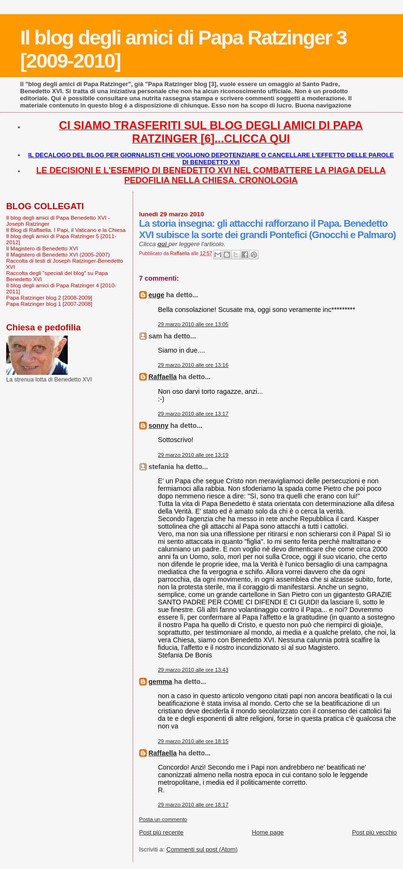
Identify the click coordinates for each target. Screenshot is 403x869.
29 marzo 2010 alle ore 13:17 (193, 414)
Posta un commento (163, 819)
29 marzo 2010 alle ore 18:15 (193, 741)
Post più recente (161, 832)
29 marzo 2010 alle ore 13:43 (193, 670)
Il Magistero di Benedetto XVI (42, 248)
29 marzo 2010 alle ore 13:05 (193, 324)
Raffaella (163, 377)
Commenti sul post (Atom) (201, 849)
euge (156, 295)
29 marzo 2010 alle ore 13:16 (193, 365)
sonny (159, 425)
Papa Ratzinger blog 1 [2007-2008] (49, 304)
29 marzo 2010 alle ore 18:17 (193, 804)
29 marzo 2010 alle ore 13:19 (193, 455)
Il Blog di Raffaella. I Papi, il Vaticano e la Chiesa (65, 230)
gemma (160, 681)
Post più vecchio (374, 832)
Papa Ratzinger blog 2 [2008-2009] (49, 297)
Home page (268, 832)
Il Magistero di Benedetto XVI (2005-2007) (58, 254)
